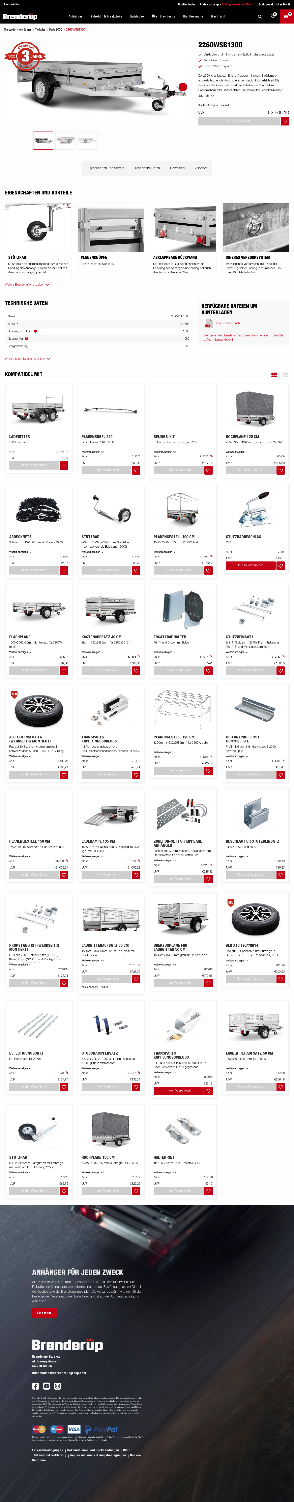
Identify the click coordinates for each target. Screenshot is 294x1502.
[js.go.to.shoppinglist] (273, 16)
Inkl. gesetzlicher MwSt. (238, 4)
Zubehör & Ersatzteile (106, 16)
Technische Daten (147, 168)
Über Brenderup (163, 16)
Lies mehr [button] (44, 1290)
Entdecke (137, 16)
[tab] (43, 141)
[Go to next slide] (183, 87)
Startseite (9, 29)
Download (177, 168)
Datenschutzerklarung (50, 1432)
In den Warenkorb (250, 560)
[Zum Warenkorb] (287, 16)
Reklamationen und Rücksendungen (93, 1427)
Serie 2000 (55, 29)
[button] (274, 375)
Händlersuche (193, 16)
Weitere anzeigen (18, 742)
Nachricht (218, 16)
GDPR (126, 1427)
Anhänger (76, 16)
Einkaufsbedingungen (48, 1427)
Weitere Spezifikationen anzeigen (25, 359)
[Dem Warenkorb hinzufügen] (285, 121)
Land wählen (12, 4)
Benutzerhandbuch (228, 323)
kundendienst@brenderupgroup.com (59, 1350)
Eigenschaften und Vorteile (105, 168)
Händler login (186, 4)
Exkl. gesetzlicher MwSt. (275, 4)
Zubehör (201, 168)
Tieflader (40, 29)
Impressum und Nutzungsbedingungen (98, 1432)
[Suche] (260, 16)
